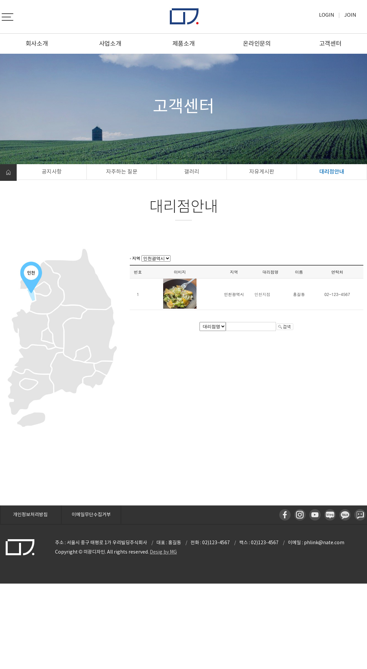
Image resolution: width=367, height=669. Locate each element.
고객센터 (330, 43)
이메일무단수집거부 (91, 515)
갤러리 (191, 171)
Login (326, 15)
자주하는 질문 (121, 171)
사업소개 (110, 43)
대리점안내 (331, 171)
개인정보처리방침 (30, 515)
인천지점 (262, 294)
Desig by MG (163, 552)
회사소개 (37, 43)
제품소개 (183, 43)
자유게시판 (261, 171)
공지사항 (52, 171)
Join (350, 15)
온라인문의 (257, 43)
